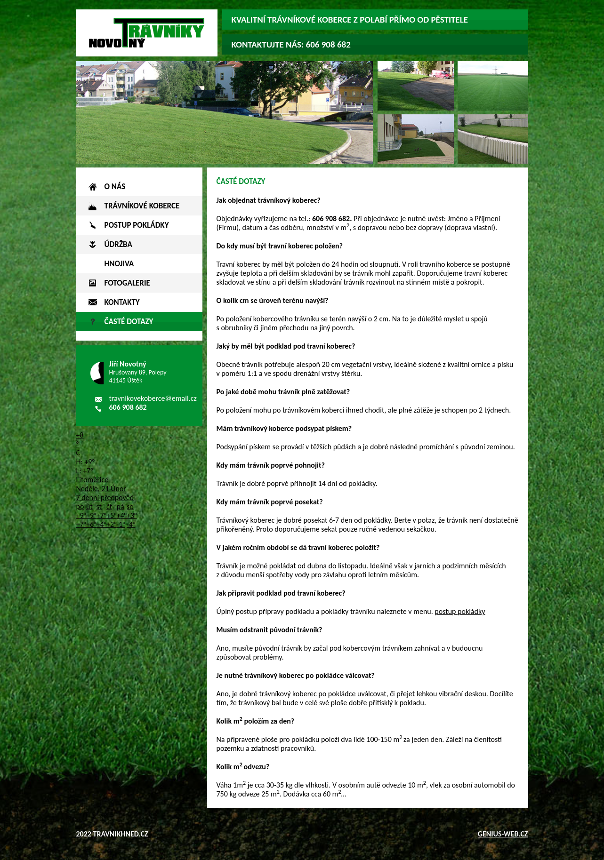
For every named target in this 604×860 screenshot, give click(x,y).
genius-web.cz (503, 833)
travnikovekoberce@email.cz (153, 398)
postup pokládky (460, 611)
